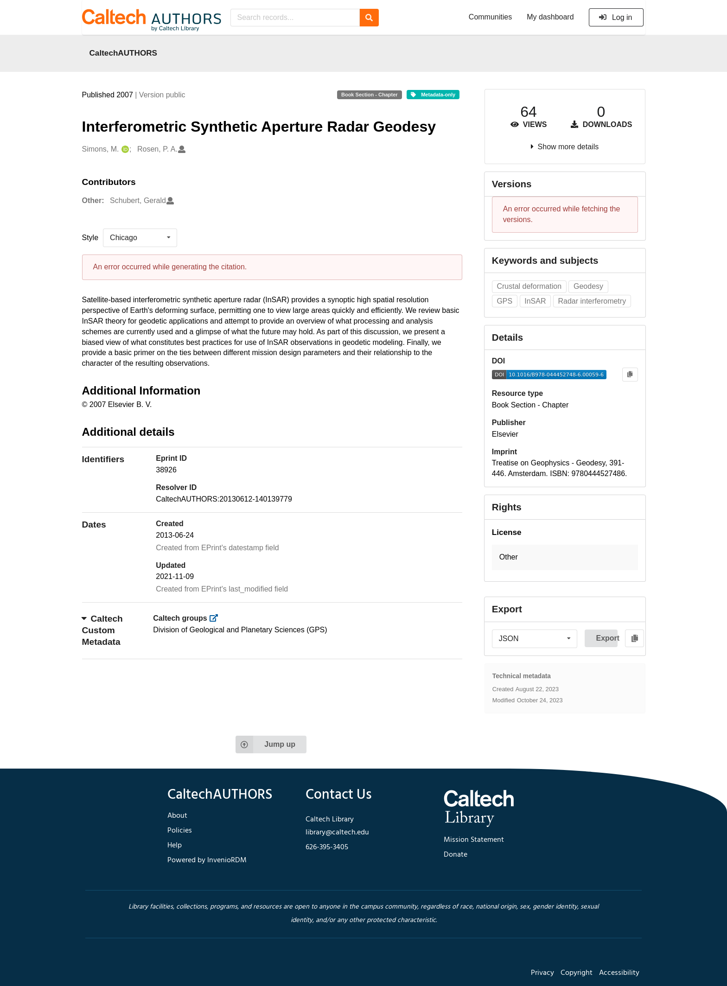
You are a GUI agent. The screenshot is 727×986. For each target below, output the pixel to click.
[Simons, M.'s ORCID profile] (124, 149)
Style (90, 238)
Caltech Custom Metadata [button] (102, 630)
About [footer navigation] (177, 816)
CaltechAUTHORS (123, 52)
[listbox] (140, 238)
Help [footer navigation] (174, 846)
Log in (615, 17)
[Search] (369, 17)
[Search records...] (295, 17)
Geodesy (588, 286)
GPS (504, 301)
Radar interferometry (592, 301)
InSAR (535, 301)
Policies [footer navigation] (179, 831)
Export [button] (607, 638)
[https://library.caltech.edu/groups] (216, 618)
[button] (565, 557)
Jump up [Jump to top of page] (265, 744)
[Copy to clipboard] (630, 375)
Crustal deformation (529, 286)
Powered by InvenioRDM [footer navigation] (207, 860)
